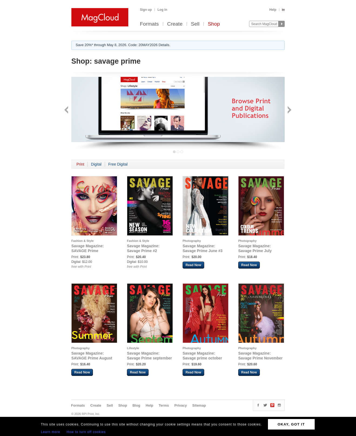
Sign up (146, 10)
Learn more (50, 432)
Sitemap (199, 405)
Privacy (180, 405)
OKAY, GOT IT (291, 424)
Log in (162, 10)
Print (80, 164)
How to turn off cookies (86, 432)
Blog (136, 405)
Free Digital (118, 164)
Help (272, 10)
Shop (214, 24)
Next (288, 110)
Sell (195, 24)
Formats (149, 24)
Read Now (193, 265)
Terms (164, 405)
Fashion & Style (82, 240)
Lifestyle (133, 348)
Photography (192, 240)
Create (175, 24)
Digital (96, 164)
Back (66, 110)
